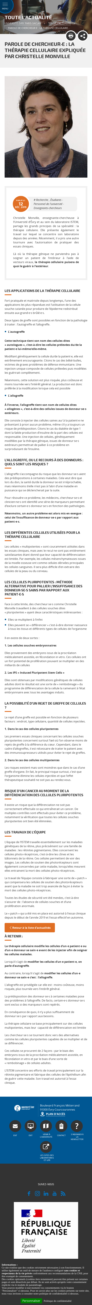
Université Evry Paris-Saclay (23, 23)
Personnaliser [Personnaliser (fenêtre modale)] (31, 1301)
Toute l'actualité (59, 23)
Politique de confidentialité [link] (57, 1301)
